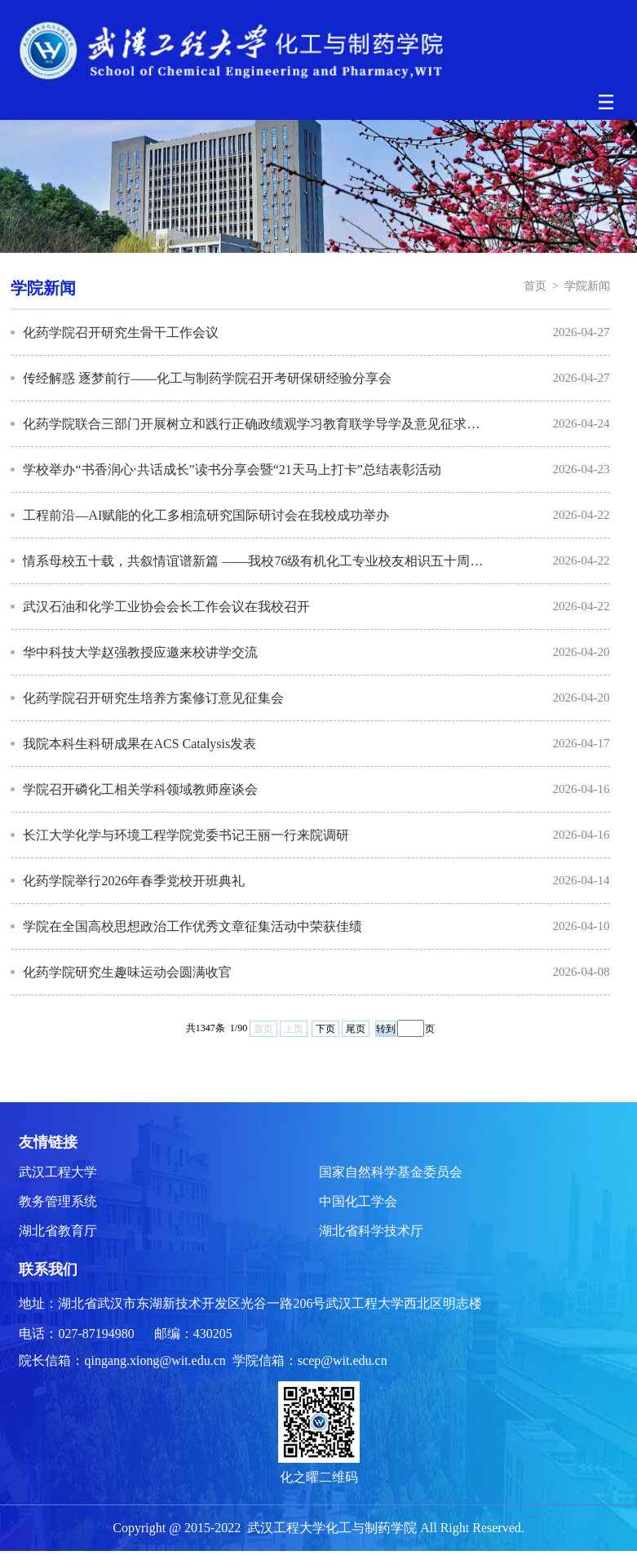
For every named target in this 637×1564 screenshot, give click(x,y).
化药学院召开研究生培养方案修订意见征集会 (153, 698)
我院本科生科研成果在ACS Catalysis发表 (139, 744)
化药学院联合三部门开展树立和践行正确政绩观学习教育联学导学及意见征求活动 (256, 424)
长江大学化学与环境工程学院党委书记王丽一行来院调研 (186, 835)
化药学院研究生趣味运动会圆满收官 (127, 972)
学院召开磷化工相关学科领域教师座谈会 (140, 789)
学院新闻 (587, 286)
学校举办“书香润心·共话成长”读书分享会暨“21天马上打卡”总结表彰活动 (231, 469)
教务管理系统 (58, 1201)
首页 (535, 286)
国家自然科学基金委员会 (390, 1172)
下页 (325, 1029)
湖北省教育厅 (58, 1231)
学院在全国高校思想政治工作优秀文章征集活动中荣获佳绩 (192, 926)
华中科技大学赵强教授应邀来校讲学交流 (140, 652)
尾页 (355, 1029)
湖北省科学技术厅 (371, 1231)
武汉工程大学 (58, 1172)
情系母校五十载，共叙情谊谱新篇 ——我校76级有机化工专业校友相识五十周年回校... (256, 561)
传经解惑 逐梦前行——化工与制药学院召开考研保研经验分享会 (207, 378)
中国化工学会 (358, 1201)
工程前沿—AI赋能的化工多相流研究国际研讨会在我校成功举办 (206, 515)
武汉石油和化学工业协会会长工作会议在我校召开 (166, 607)
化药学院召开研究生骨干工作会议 (121, 332)
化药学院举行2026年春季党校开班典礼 (134, 881)
